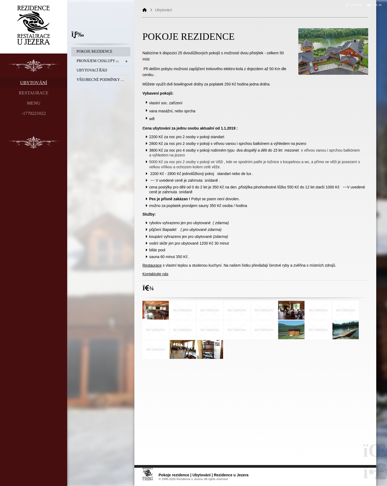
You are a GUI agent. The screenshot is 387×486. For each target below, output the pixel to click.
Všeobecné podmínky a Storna (103, 80)
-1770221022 (34, 113)
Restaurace (33, 92)
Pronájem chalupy (98, 61)
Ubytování (33, 82)
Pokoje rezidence (94, 51)
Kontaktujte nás (155, 274)
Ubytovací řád (92, 70)
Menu (33, 103)
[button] (374, 5)
